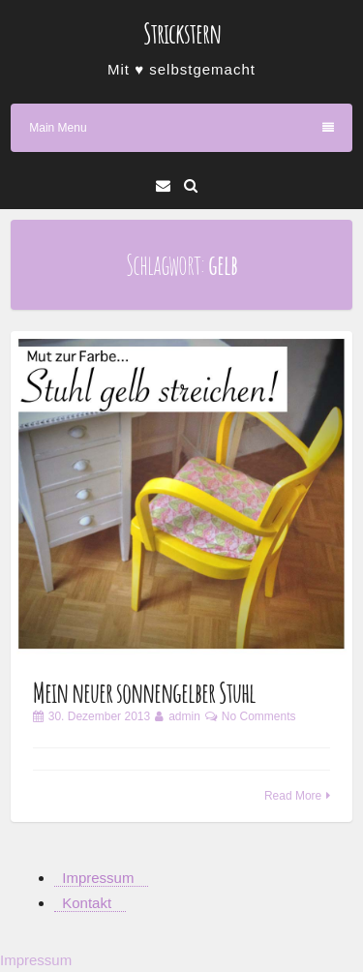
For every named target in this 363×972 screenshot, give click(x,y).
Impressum (98, 877)
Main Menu (181, 128)
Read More (292, 796)
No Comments (259, 716)
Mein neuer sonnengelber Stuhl (144, 693)
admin (184, 716)
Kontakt (86, 903)
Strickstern (182, 33)
